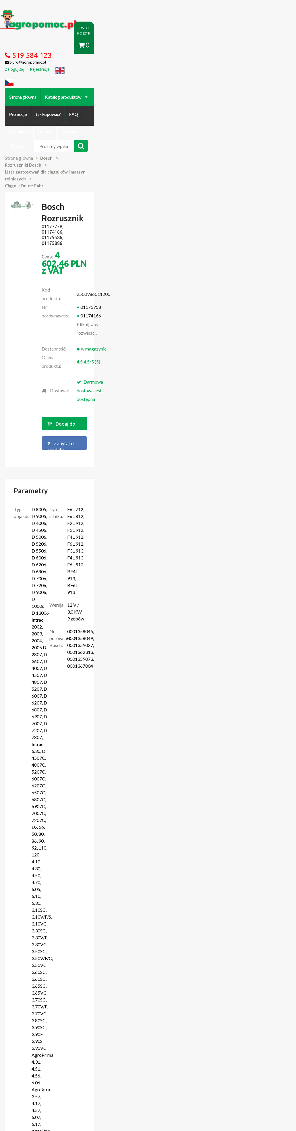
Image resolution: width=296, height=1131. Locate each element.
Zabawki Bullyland (35, 970)
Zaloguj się (95, 1065)
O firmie (219, 72)
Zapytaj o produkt (211, 258)
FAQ (170, 72)
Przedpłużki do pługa (38, 976)
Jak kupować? (145, 72)
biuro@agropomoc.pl (257, 965)
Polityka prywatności (161, 1065)
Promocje (114, 72)
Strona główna (32, 72)
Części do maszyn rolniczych (244, 1065)
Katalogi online (199, 1065)
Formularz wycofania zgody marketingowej (57, 1071)
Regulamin (193, 72)
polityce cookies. (158, 1020)
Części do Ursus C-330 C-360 (45, 953)
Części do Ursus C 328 (39, 993)
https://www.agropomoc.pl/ (29, 13)
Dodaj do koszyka (151, 258)
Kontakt (243, 72)
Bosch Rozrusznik (46, 755)
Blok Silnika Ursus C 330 (40, 982)
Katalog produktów (76, 72)
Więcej (42, 790)
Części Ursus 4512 (35, 988)
